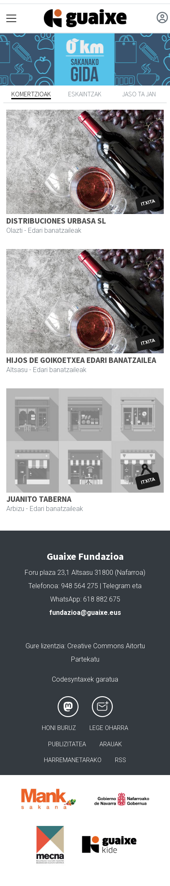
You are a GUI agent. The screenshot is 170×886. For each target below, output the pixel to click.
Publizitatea (67, 744)
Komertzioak (31, 94)
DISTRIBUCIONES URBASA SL (56, 221)
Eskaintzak (84, 94)
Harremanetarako (72, 760)
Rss (120, 760)
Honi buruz (59, 728)
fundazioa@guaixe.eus (85, 613)
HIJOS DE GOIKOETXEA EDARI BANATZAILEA (81, 360)
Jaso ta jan (139, 94)
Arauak (110, 744)
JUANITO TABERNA (38, 499)
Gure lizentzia (44, 646)
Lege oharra (108, 728)
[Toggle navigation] (11, 18)
